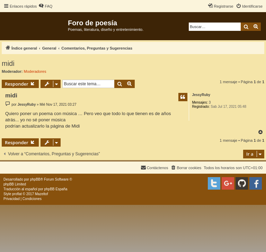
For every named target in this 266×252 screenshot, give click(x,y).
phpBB (35, 179)
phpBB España (55, 189)
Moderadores (35, 71)
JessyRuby (201, 95)
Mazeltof (41, 194)
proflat (17, 194)
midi (8, 63)
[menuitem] (45, 6)
